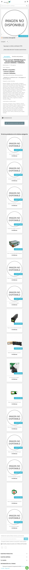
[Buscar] (14, 5)
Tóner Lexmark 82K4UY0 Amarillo (14, 327)
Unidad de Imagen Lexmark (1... (14, 228)
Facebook (2, 547)
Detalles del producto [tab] (17, 56)
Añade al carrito (13, 34)
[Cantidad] (2, 34)
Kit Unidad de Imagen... (14, 303)
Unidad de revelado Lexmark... (14, 476)
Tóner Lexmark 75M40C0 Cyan (14, 451)
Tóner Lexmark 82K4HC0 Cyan (14, 402)
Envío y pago (24, 566)
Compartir (7, 41)
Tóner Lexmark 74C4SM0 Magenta (14, 278)
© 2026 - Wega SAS (5, 568)
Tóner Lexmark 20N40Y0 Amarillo (14, 427)
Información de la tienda (8, 563)
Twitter (6, 547)
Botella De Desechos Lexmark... (14, 203)
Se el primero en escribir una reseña (14, 123)
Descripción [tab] (7, 56)
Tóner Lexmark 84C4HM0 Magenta (14, 253)
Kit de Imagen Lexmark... (14, 154)
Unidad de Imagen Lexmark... (14, 179)
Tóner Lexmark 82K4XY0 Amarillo (14, 501)
